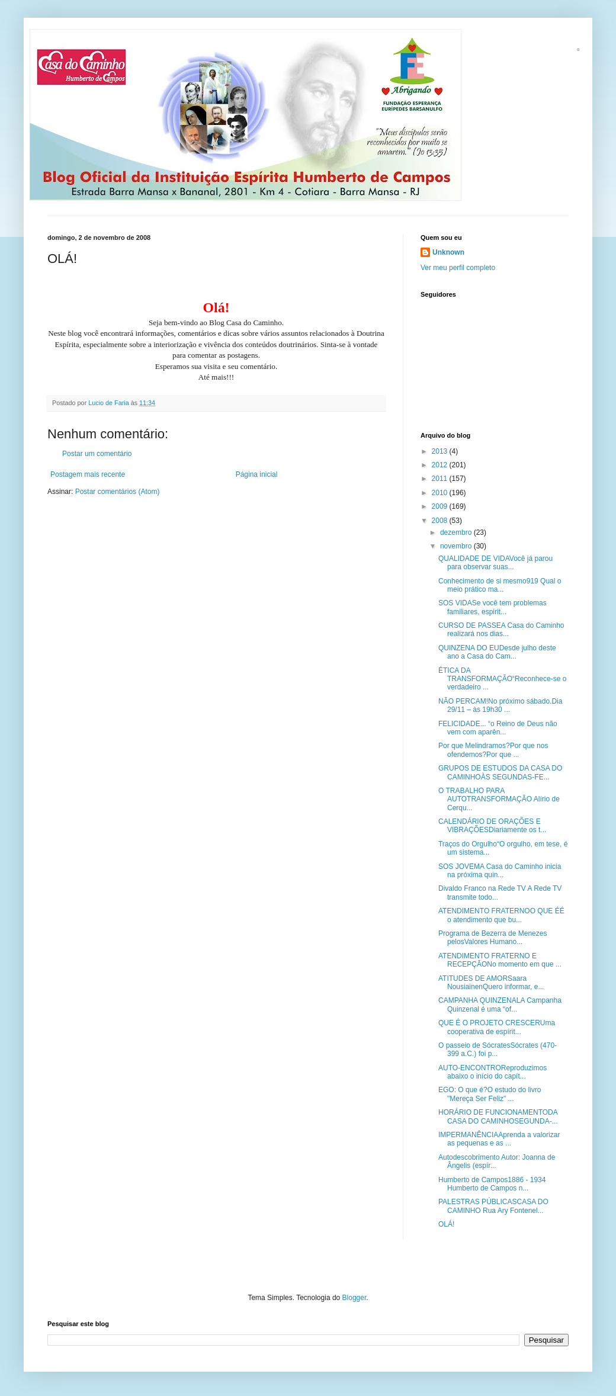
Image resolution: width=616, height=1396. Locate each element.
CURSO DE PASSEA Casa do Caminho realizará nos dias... (501, 629)
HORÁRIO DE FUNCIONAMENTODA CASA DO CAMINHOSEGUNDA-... (498, 1116)
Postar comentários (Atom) (117, 491)
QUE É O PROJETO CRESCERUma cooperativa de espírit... (496, 1027)
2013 (441, 451)
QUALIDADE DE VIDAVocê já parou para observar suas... (495, 562)
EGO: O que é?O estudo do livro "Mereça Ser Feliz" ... (489, 1094)
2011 (441, 478)
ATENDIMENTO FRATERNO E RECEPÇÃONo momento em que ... (500, 960)
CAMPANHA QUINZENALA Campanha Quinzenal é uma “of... (500, 1004)
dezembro (457, 532)
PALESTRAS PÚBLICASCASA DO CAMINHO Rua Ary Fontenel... (493, 1206)
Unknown (448, 252)
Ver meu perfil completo (458, 268)
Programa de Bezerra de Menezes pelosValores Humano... (492, 937)
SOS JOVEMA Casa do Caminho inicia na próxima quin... (499, 870)
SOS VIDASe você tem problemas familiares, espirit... (492, 607)
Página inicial (257, 474)
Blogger (354, 1298)
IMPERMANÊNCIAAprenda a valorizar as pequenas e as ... (499, 1139)
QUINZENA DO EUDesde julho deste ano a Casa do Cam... (497, 652)
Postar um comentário (96, 454)
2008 (441, 520)
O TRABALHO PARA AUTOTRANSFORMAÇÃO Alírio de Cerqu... (499, 799)
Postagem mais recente (87, 474)
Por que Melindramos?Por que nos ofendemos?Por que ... (493, 750)
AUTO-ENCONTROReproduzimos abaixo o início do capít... (492, 1072)
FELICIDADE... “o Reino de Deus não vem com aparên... (497, 728)
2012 (441, 465)
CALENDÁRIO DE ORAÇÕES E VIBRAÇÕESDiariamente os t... (492, 825)
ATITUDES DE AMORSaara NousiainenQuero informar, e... (491, 982)
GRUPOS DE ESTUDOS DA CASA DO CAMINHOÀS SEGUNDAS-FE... (500, 772)
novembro (457, 546)
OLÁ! (446, 1224)
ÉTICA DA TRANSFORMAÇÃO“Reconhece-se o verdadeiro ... (502, 679)
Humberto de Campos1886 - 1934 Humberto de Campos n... (492, 1184)
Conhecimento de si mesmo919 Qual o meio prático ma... (499, 585)
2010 (441, 493)
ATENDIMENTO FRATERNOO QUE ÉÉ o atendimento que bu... (501, 915)
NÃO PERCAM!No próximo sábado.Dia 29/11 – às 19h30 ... (500, 705)
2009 (441, 506)
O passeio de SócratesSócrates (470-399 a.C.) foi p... (497, 1049)
